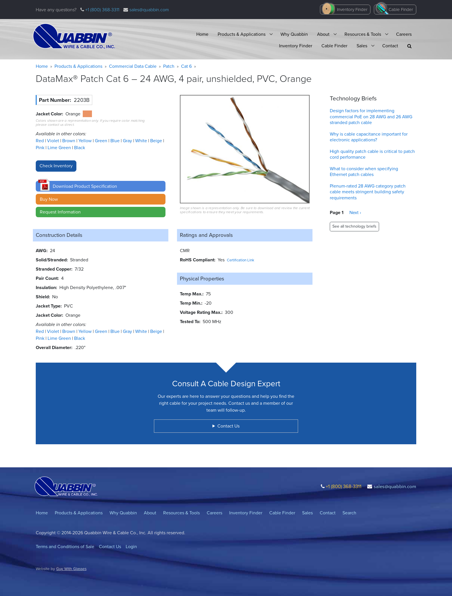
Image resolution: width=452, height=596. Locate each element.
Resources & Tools (362, 34)
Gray (128, 140)
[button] (409, 46)
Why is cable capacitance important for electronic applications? (369, 137)
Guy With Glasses (71, 568)
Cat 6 (186, 66)
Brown (69, 140)
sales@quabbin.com (149, 9)
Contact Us (110, 546)
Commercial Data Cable (133, 66)
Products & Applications (241, 34)
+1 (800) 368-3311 (101, 9)
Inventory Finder (352, 9)
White (141, 140)
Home (202, 34)
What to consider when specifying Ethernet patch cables (364, 171)
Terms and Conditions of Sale (65, 546)
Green (101, 140)
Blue (115, 140)
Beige (156, 140)
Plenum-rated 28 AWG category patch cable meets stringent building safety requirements (368, 192)
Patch (168, 66)
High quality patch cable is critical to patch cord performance (372, 154)
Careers (404, 34)
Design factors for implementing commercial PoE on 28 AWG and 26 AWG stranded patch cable (371, 116)
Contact (390, 45)
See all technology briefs (354, 226)
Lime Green (60, 147)
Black (79, 147)
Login (131, 546)
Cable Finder (401, 9)
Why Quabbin (294, 34)
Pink (41, 147)
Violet (53, 140)
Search (349, 512)
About (323, 34)
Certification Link (240, 260)
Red (40, 140)
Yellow (85, 140)
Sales (362, 45)
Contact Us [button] (228, 426)
